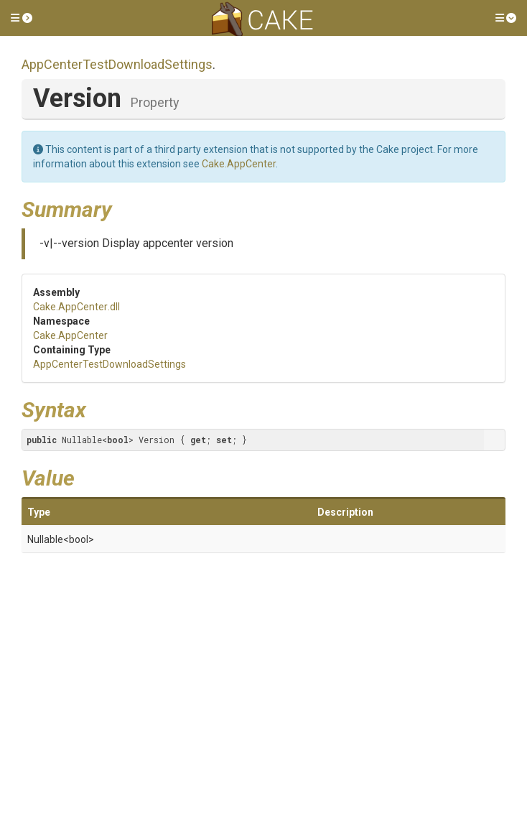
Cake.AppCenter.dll (76, 306)
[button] (21, 18)
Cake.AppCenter (239, 164)
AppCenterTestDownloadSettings (117, 64)
